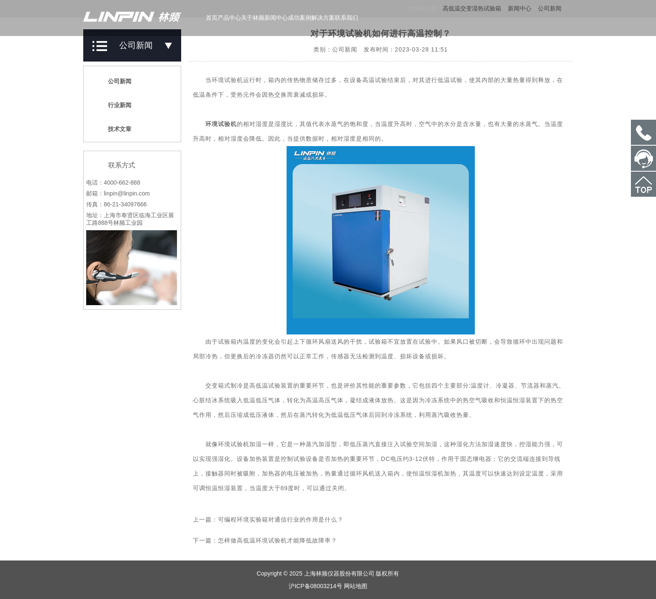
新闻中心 (276, 17)
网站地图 (355, 586)
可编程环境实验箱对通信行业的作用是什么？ (280, 519)
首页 (212, 17)
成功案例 (299, 17)
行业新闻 (114, 105)
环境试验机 (221, 124)
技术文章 (114, 129)
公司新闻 (114, 81)
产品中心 (229, 17)
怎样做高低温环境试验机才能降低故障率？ (277, 540)
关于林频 (252, 17)
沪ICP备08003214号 (315, 586)
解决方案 (323, 17)
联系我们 (346, 17)
